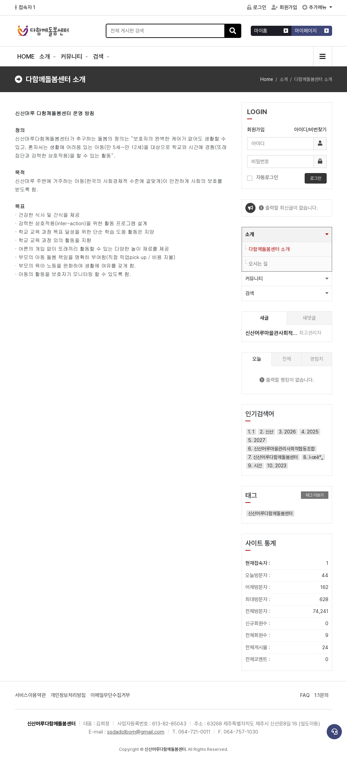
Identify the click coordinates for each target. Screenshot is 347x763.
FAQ (305, 695)
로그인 (256, 7)
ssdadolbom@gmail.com (135, 732)
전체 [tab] (286, 359)
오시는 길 (258, 264)
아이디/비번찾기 (310, 130)
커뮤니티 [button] (254, 279)
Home (266, 79)
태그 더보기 (315, 495)
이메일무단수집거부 (110, 695)
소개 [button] (249, 234)
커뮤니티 (72, 56)
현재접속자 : (286, 563)
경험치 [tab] (316, 359)
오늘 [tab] (256, 359)
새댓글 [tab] (309, 318)
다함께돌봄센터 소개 (269, 249)
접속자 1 (25, 7)
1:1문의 (321, 695)
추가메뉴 (315, 7)
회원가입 (284, 7)
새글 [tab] (264, 318)
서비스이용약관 (30, 695)
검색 (99, 56)
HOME (26, 56)
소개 (45, 56)
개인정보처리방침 (68, 695)
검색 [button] (249, 293)
